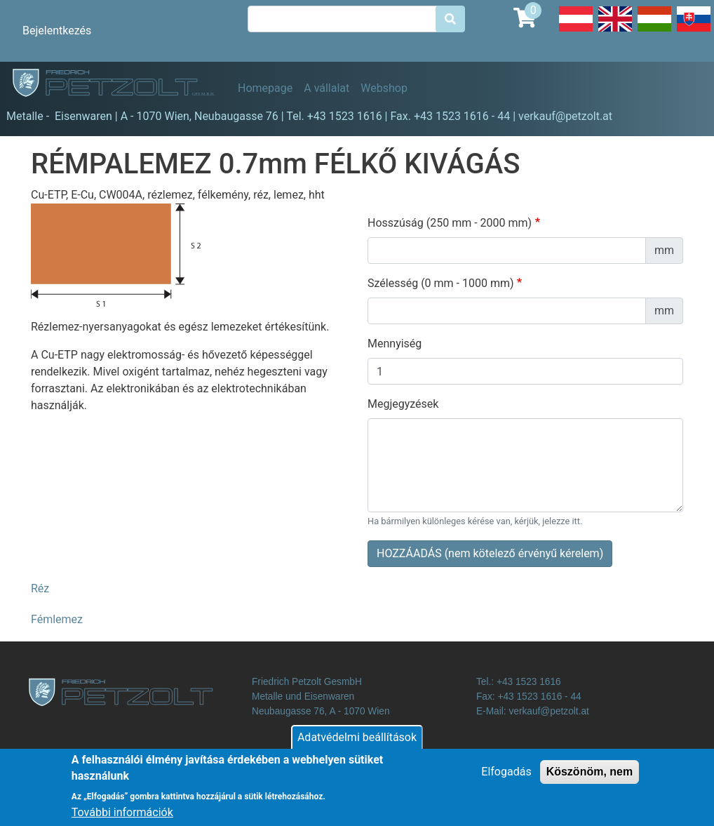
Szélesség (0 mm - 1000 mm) (441, 283)
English (615, 31)
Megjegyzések (403, 404)
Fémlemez (57, 619)
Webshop (384, 88)
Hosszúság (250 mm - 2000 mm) (450, 222)
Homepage (265, 88)
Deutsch (576, 31)
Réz (40, 588)
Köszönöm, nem (589, 779)
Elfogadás (506, 779)
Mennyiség (395, 343)
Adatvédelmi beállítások (357, 745)
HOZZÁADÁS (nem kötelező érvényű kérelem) (490, 553)
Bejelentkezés (56, 30)
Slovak (693, 31)
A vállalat (326, 88)
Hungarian (654, 31)
